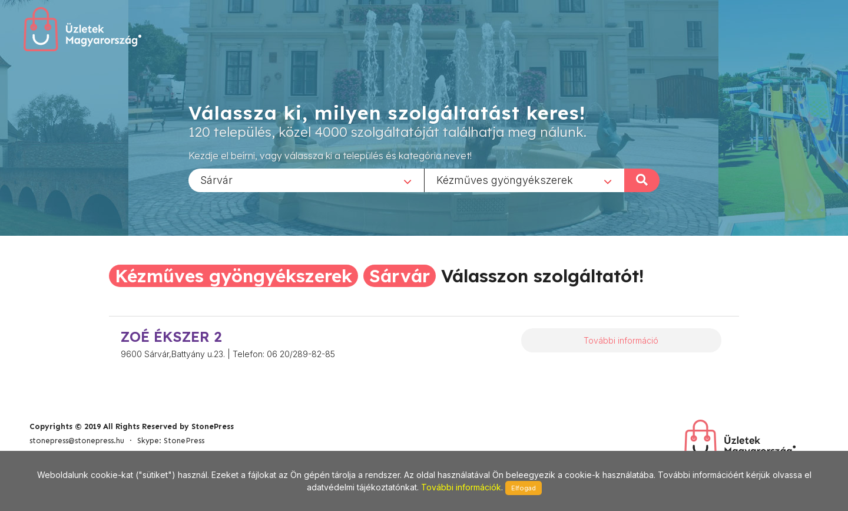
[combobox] (306, 180)
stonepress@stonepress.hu (76, 440)
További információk (461, 487)
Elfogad (523, 488)
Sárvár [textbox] (216, 179)
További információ (621, 340)
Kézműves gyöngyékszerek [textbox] (504, 179)
